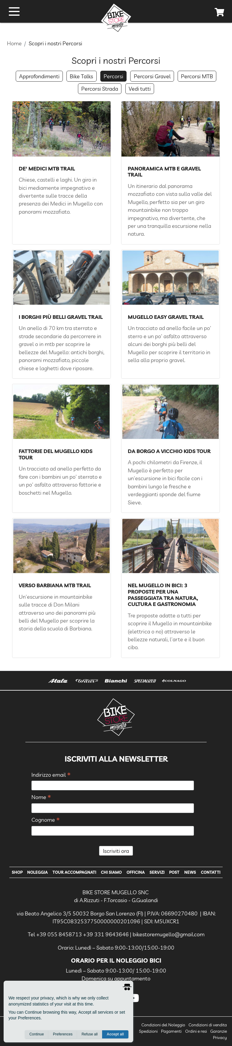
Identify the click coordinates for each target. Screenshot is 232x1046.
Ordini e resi (196, 1031)
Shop (17, 872)
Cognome (45, 820)
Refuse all (90, 1034)
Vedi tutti (140, 88)
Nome (41, 797)
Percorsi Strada (99, 88)
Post (174, 872)
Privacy (220, 1037)
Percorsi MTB (197, 76)
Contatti (211, 872)
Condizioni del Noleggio (163, 1025)
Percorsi (113, 76)
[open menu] (14, 11)
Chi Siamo (111, 872)
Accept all (115, 1034)
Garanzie (218, 1031)
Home (14, 43)
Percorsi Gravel (152, 76)
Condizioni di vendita (207, 1025)
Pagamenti (171, 1031)
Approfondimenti (39, 76)
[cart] (219, 13)
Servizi (157, 872)
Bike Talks (81, 76)
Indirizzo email (51, 775)
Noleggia (37, 872)
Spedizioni (148, 1031)
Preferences (62, 1034)
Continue (36, 1034)
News (190, 872)
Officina (136, 872)
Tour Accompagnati (74, 872)
